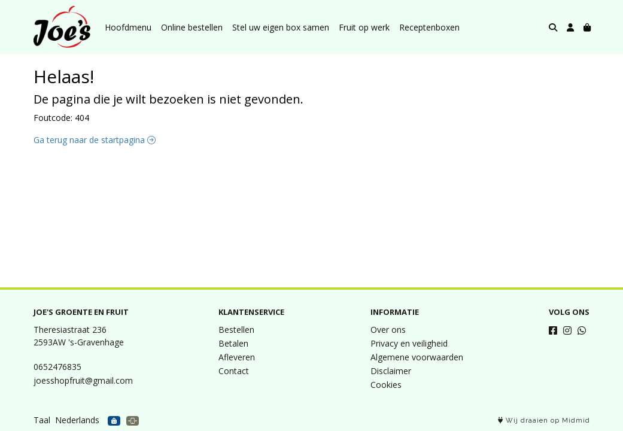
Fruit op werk (364, 27)
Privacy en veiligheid (409, 343)
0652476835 (57, 366)
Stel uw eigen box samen (280, 27)
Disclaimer (390, 371)
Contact (233, 371)
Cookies (386, 384)
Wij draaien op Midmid (544, 420)
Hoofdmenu (128, 27)
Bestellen (236, 329)
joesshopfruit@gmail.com (83, 380)
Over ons (388, 329)
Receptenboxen (429, 27)
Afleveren (236, 357)
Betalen (233, 343)
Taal (42, 420)
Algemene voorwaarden (416, 357)
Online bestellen (192, 27)
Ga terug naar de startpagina (95, 139)
